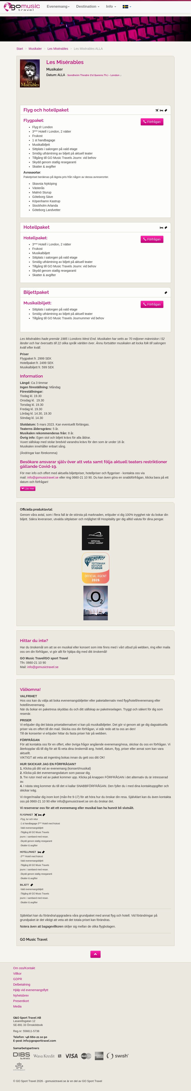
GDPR (17, 979)
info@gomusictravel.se (42, 477)
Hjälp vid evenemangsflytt (30, 990)
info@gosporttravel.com (39, 1040)
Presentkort (21, 1001)
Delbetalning (21, 984)
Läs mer (27, 488)
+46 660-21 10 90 (36, 1037)
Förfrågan (152, 122)
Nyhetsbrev (21, 995)
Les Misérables (57, 48)
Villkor (17, 973)
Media (17, 1006)
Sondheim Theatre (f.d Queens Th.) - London (94, 75)
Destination (87, 6)
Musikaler (35, 48)
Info (111, 6)
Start (19, 48)
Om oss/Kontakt (24, 968)
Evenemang (58, 6)
